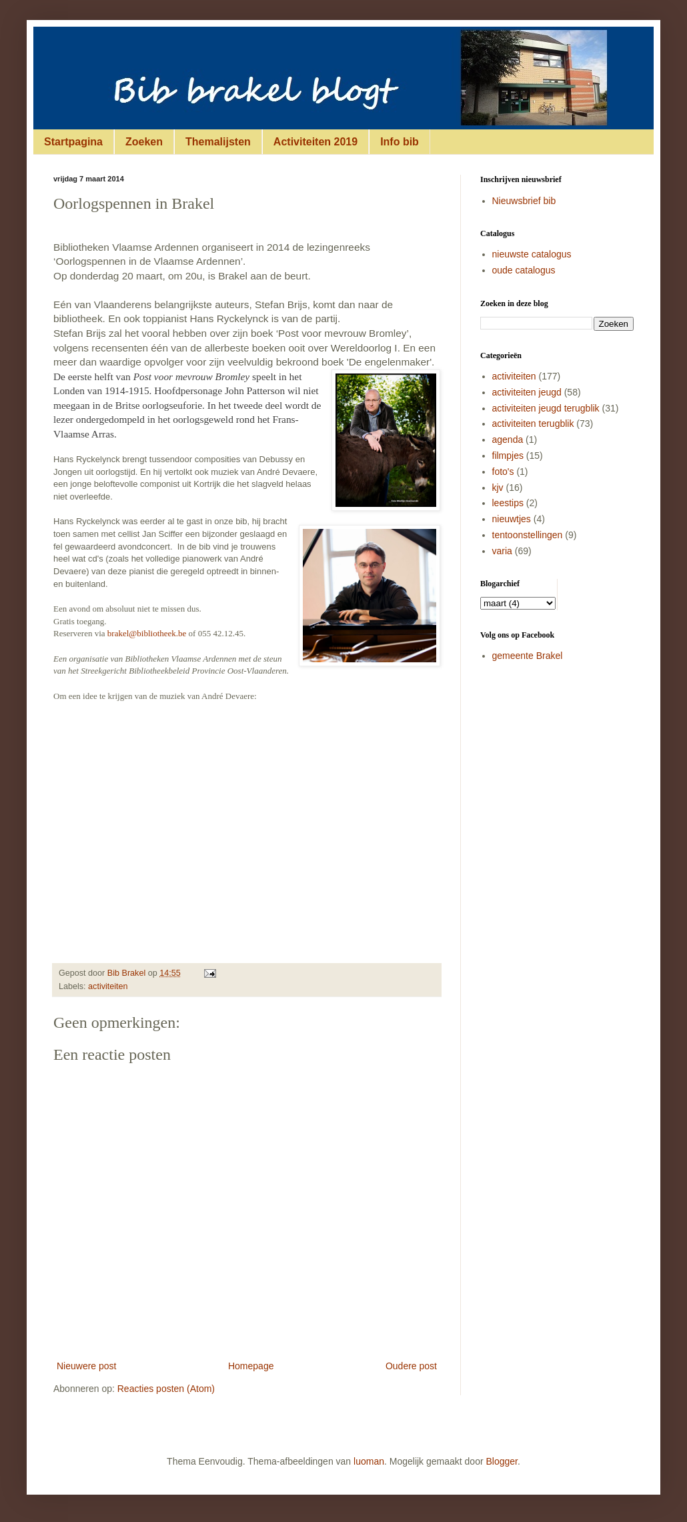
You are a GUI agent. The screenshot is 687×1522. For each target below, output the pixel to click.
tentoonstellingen (527, 535)
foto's (503, 471)
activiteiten (108, 986)
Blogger (502, 1461)
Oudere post (411, 1366)
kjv (498, 487)
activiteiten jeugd (527, 392)
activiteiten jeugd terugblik (546, 408)
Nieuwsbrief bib (524, 200)
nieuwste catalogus (532, 254)
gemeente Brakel (527, 655)
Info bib (399, 141)
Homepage (251, 1366)
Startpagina (73, 141)
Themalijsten (218, 141)
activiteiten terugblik (533, 423)
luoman (369, 1461)
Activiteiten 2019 (315, 141)
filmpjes (508, 455)
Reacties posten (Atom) (166, 1388)
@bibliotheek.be (157, 633)
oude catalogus (524, 270)
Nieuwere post (87, 1366)
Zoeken (144, 141)
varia (502, 551)
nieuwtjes (511, 519)
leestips (508, 503)
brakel (118, 633)
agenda (508, 439)
